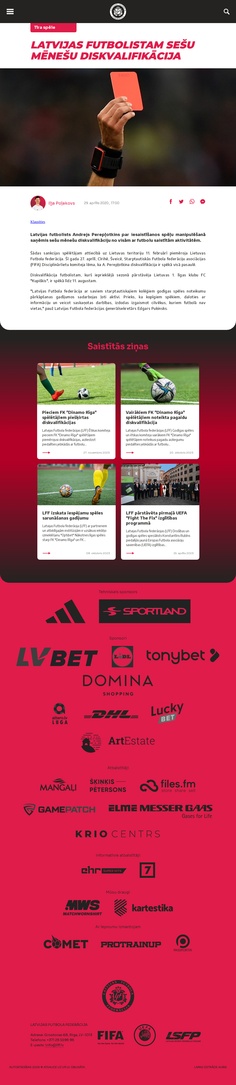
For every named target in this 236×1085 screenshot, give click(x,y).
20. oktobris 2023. (160, 452)
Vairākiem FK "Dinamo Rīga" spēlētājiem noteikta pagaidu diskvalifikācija (156, 417)
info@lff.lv (54, 1045)
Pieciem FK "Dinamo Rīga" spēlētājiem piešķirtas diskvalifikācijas (69, 417)
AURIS (222, 1067)
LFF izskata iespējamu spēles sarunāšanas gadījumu (72, 515)
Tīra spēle (44, 27)
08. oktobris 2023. (76, 553)
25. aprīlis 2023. (160, 553)
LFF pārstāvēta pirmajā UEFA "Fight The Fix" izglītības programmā (156, 518)
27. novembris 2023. (76, 452)
